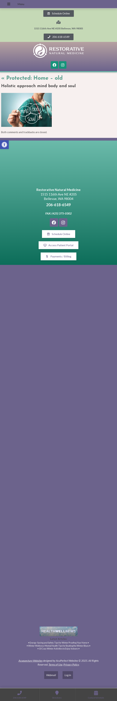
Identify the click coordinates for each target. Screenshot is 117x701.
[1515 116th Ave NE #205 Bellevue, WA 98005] (58, 164)
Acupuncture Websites (30, 660)
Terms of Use (55, 664)
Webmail (51, 675)
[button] (4, 144)
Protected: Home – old (32, 78)
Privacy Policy (71, 664)
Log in (68, 675)
